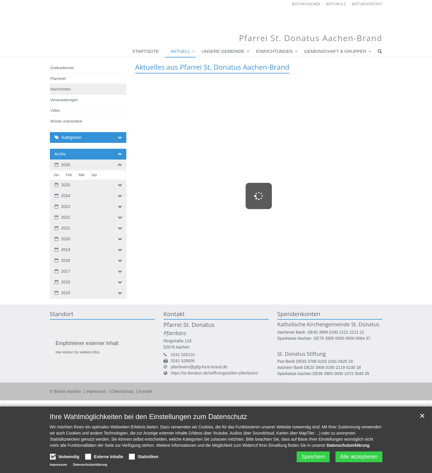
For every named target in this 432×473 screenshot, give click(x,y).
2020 (65, 238)
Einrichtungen (274, 51)
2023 (65, 206)
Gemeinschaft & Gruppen (335, 51)
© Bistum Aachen (66, 391)
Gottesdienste (62, 68)
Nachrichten (60, 89)
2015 (65, 292)
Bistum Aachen (306, 4)
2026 (65, 164)
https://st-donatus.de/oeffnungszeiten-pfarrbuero (214, 373)
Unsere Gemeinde (223, 51)
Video (55, 110)
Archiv (60, 154)
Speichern (313, 457)
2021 (65, 228)
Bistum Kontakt (367, 4)
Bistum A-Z (336, 4)
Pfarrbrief (58, 78)
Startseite (145, 51)
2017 (65, 271)
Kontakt (145, 391)
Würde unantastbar (66, 121)
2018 (65, 260)
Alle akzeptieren (358, 457)
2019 (65, 249)
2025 (65, 185)
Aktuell (180, 51)
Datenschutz (123, 391)
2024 (65, 195)
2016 (65, 282)
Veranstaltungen (64, 100)
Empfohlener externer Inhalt (87, 343)
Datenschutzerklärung (348, 445)
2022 (65, 217)
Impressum (96, 391)
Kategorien (72, 137)
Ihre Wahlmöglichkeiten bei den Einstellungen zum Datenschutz (148, 417)
